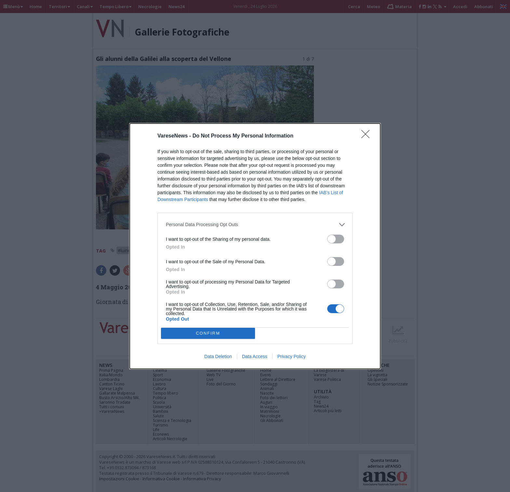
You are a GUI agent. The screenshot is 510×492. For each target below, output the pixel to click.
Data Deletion (218, 356)
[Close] (367, 136)
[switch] (335, 239)
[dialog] (255, 246)
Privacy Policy (291, 356)
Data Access (254, 356)
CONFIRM (208, 332)
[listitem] (255, 224)
